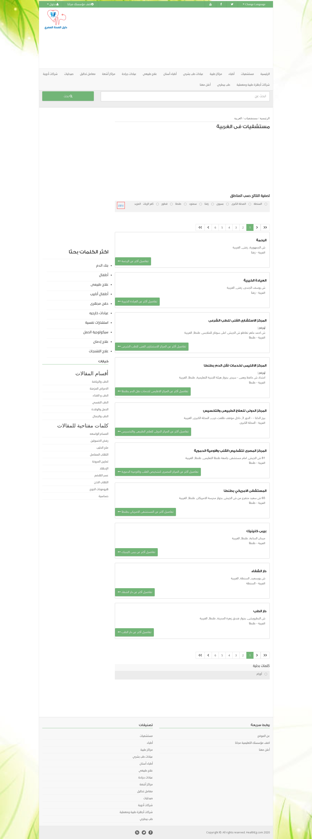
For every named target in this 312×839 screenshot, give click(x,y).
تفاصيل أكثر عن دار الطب (134, 632)
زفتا (253, 252)
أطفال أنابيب (99, 293)
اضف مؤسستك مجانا (80, 4)
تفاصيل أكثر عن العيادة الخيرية (137, 301)
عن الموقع (264, 736)
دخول (52, 4)
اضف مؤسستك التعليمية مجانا (252, 743)
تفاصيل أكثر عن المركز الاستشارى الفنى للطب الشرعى (152, 346)
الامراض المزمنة (99, 388)
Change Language (254, 4)
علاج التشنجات (98, 351)
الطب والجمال (100, 416)
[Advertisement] (180, 38)
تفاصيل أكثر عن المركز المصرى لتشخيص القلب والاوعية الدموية (158, 471)
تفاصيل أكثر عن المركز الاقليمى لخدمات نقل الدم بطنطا (153, 391)
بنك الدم (102, 265)
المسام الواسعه (99, 434)
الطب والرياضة (100, 381)
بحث (68, 96)
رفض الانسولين (99, 441)
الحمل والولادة (99, 409)
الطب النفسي (100, 402)
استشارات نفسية (96, 322)
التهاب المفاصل (99, 454)
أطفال (103, 274)
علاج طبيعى (99, 284)
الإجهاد (104, 468)
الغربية (238, 118)
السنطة (250, 583)
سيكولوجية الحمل (95, 332)
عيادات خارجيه (98, 313)
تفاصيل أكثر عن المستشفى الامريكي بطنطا (145, 512)
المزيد (137, 204)
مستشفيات (251, 118)
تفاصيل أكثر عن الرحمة (133, 261)
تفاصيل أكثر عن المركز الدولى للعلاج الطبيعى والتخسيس (153, 431)
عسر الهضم (101, 475)
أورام (262, 328)
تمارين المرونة (100, 461)
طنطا (252, 338)
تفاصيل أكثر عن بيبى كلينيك (136, 552)
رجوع (121, 205)
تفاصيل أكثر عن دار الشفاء (135, 592)
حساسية (103, 496)
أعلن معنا (205, 85)
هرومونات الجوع (99, 489)
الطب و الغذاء (100, 395)
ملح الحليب (102, 447)
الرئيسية (265, 74)
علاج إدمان (100, 341)
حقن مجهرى (99, 303)
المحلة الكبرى (247, 423)
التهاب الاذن (101, 482)
